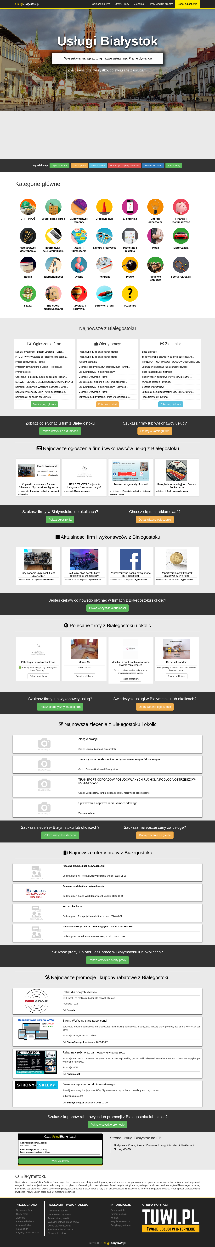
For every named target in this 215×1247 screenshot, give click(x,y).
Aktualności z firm (153, 165)
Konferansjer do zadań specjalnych (33, 397)
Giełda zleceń (98, 165)
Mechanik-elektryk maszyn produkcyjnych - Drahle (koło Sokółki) (98, 926)
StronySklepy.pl (75, 1042)
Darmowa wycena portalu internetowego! (89, 1084)
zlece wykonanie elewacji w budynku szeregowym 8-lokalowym (119, 759)
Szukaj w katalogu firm (154, 431)
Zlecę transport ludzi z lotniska (157, 372)
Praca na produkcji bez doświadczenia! (98, 352)
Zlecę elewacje (149, 352)
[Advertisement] (107, 135)
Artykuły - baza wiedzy (27, 1232)
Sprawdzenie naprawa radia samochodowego (164, 367)
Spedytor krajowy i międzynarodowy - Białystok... (103, 387)
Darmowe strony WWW (59, 1214)
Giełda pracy (79, 165)
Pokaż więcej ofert (107, 404)
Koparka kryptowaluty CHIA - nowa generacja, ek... (41, 392)
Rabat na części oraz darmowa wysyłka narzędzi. (94, 1052)
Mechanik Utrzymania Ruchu (93, 377)
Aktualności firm (24, 1225)
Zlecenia (139, 4)
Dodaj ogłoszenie (187, 4)
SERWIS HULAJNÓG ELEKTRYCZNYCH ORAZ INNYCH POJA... (48, 382)
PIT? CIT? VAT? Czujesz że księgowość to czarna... (41, 357)
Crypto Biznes (48, 580)
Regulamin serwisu (120, 1221)
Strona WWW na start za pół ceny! (85, 1020)
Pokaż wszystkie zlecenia (60, 835)
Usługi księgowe (82, 491)
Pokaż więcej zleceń (170, 404)
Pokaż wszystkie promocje (107, 1124)
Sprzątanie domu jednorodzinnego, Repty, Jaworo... (168, 392)
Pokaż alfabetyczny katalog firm (60, 706)
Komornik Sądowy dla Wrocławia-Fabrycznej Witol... (41, 387)
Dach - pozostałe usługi (177, 491)
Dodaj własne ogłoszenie (155, 519)
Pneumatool (73, 1074)
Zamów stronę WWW (58, 1218)
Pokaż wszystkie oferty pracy (107, 960)
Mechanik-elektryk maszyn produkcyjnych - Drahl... (104, 367)
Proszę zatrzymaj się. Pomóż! (30, 362)
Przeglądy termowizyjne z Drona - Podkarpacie (38, 367)
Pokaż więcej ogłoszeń (44, 404)
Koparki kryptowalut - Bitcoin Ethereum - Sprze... (39, 352)
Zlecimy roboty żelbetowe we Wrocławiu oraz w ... (167, 377)
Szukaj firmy (174, 165)
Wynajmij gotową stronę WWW (63, 1222)
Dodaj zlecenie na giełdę (155, 835)
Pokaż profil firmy (38, 676)
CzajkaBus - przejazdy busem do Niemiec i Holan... (41, 377)
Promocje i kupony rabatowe (124, 165)
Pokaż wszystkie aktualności (60, 431)
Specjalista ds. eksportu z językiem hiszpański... (103, 382)
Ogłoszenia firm (101, 4)
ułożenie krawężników (153, 387)
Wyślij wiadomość (60, 1161)
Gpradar (71, 1010)
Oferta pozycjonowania (59, 1225)
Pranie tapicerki (23, 372)
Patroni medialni (119, 1214)
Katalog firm (22, 1229)
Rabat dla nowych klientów (80, 992)
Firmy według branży (161, 4)
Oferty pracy (22, 1214)
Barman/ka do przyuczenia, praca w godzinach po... (104, 397)
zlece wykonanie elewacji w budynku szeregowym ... (168, 357)
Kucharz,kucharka (88, 362)
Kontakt (114, 1217)
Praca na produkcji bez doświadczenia (98, 357)
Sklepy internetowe (57, 1233)
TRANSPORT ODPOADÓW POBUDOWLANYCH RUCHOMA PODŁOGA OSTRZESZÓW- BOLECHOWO (137, 781)
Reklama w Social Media (60, 1229)
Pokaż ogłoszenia (60, 519)
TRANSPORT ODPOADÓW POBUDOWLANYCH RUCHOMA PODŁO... (178, 362)
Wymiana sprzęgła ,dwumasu (156, 382)
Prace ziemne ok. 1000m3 (155, 397)
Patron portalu (118, 1210)
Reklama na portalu (58, 1210)
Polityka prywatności (121, 1225)
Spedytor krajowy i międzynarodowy (97, 372)
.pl (27, 4)
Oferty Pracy (122, 4)
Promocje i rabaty (25, 1221)
